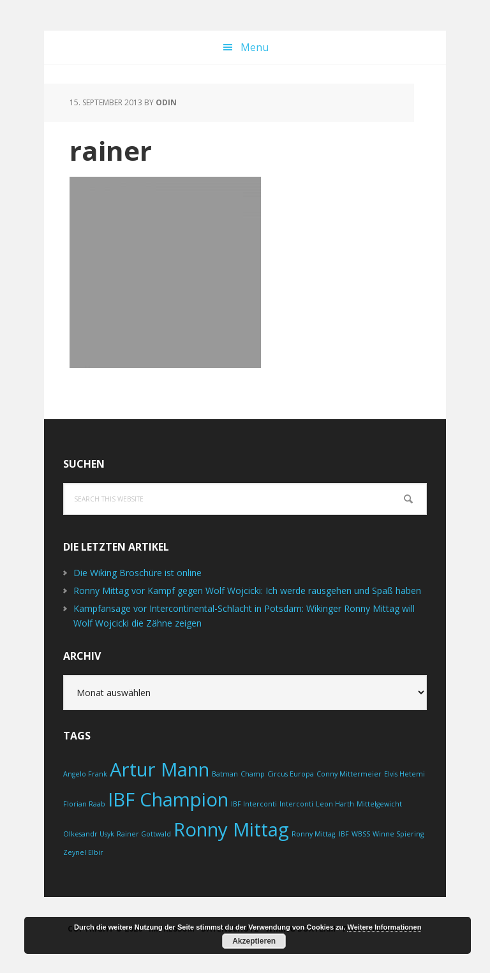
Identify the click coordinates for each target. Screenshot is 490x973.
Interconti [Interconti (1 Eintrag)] (296, 803)
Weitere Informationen (384, 927)
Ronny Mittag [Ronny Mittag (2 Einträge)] (231, 829)
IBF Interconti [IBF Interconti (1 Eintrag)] (254, 803)
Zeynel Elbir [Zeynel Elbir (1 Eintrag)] (83, 852)
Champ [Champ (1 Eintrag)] (253, 773)
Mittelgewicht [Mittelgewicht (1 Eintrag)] (379, 803)
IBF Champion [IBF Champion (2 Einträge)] (168, 799)
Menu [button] (255, 47)
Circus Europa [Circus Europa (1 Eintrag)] (290, 773)
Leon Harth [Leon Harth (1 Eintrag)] (335, 803)
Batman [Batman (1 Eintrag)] (225, 773)
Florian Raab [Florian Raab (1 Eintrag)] (84, 803)
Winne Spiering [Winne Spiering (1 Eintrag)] (398, 833)
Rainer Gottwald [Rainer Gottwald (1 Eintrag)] (144, 833)
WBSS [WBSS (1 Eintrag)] (361, 833)
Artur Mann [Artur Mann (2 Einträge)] (159, 769)
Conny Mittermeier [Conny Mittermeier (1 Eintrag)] (349, 773)
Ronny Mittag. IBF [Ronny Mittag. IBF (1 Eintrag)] (320, 833)
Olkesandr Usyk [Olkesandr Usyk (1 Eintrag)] (88, 833)
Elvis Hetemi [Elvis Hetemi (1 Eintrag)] (404, 773)
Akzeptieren (254, 941)
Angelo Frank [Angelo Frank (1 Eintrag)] (85, 773)
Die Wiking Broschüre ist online (137, 573)
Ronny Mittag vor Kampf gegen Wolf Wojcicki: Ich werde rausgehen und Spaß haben (247, 590)
